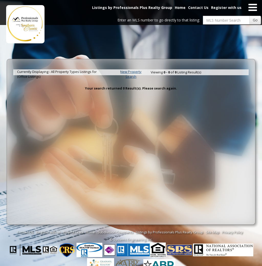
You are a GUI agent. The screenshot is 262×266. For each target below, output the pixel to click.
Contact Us (198, 7)
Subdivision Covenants (115, 232)
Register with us (226, 7)
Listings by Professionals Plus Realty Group (132, 7)
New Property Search (130, 74)
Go (255, 20)
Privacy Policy (232, 232)
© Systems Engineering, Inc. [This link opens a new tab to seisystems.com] (131, 239)
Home (180, 7)
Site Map (212, 232)
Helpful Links (73, 232)
